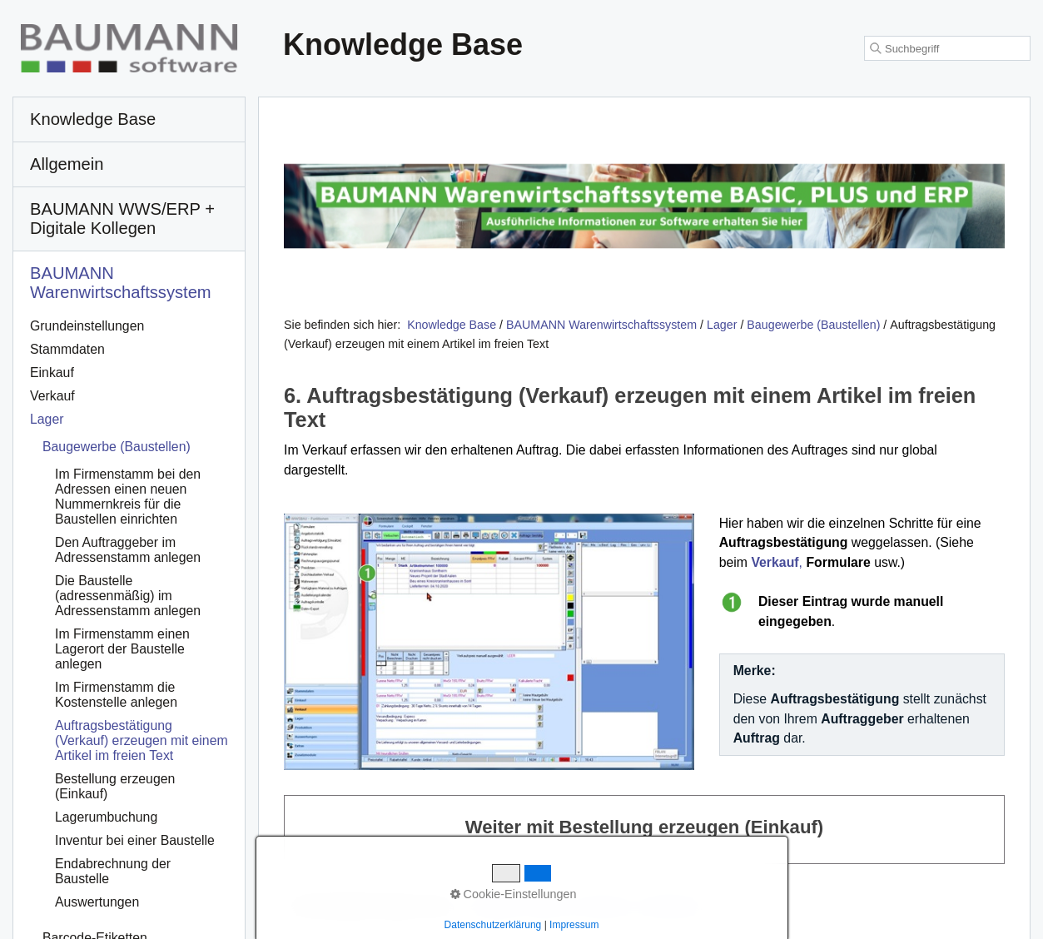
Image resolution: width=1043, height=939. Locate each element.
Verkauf (52, 396)
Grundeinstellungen (87, 326)
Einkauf (52, 372)
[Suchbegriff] (947, 48)
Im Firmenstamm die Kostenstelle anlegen (116, 694)
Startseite (493, 906)
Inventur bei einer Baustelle (135, 840)
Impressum (605, 906)
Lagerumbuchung (106, 817)
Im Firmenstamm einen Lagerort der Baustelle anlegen (122, 649)
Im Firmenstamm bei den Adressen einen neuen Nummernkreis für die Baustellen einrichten (128, 496)
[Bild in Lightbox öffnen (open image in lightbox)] (489, 642)
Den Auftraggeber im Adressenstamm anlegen (128, 549)
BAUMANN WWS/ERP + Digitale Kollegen (122, 218)
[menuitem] (129, 119)
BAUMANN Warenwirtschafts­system (120, 282)
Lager (46, 419)
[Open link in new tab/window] (644, 206)
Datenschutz (675, 906)
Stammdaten (67, 349)
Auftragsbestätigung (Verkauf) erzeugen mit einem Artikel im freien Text (141, 740)
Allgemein (67, 164)
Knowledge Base (451, 324)
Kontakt (547, 906)
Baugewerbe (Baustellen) (116, 447)
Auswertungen (97, 902)
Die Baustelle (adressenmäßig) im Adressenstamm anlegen (128, 596)
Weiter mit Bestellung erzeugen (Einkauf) (644, 829)
